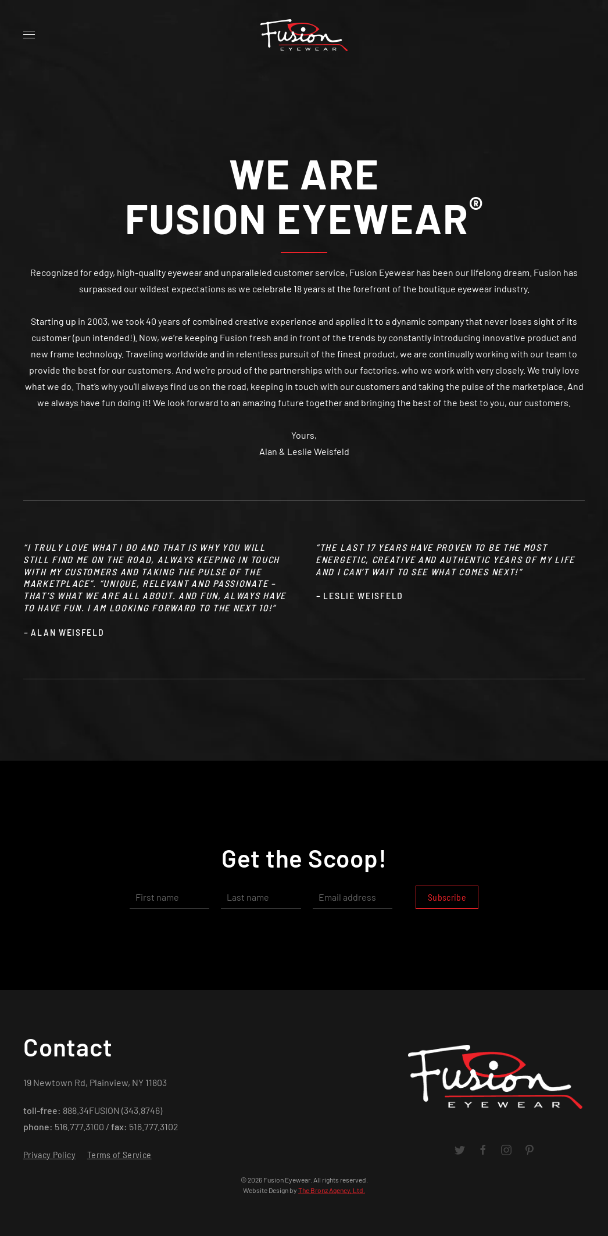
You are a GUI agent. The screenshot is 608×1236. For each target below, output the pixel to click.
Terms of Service (119, 1154)
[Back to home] (304, 35)
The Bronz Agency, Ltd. (331, 1190)
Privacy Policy (49, 1154)
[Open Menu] (29, 35)
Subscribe (447, 896)
